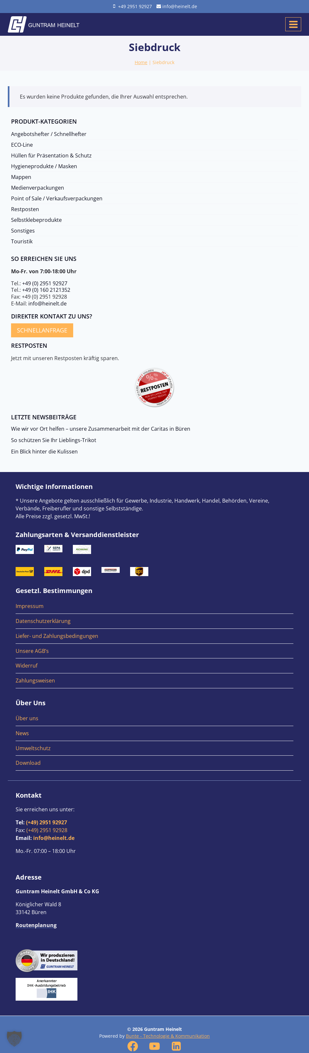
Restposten (25, 209)
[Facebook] (132, 1046)
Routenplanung (36, 925)
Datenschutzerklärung (43, 621)
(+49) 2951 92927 (46, 822)
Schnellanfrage (42, 330)
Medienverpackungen (37, 187)
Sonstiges (23, 230)
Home (141, 62)
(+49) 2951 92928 (46, 830)
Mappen (21, 177)
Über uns (27, 718)
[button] (14, 1038)
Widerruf (26, 665)
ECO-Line (22, 144)
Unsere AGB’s (32, 651)
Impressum (30, 606)
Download (28, 762)
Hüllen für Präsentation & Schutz (51, 155)
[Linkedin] (176, 1046)
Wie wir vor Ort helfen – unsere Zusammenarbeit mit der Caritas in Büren (100, 428)
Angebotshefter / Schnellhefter (49, 134)
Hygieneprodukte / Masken (44, 166)
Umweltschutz (33, 748)
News (22, 733)
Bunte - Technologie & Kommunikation (168, 1036)
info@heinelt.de (47, 303)
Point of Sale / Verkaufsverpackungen (56, 198)
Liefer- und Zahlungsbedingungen (57, 636)
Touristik (22, 241)
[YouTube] (154, 1046)
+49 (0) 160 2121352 (46, 289)
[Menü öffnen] (293, 24)
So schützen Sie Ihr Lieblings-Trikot (53, 440)
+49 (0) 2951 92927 (44, 283)
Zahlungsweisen (35, 680)
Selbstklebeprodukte (36, 219)
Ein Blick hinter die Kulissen (44, 451)
